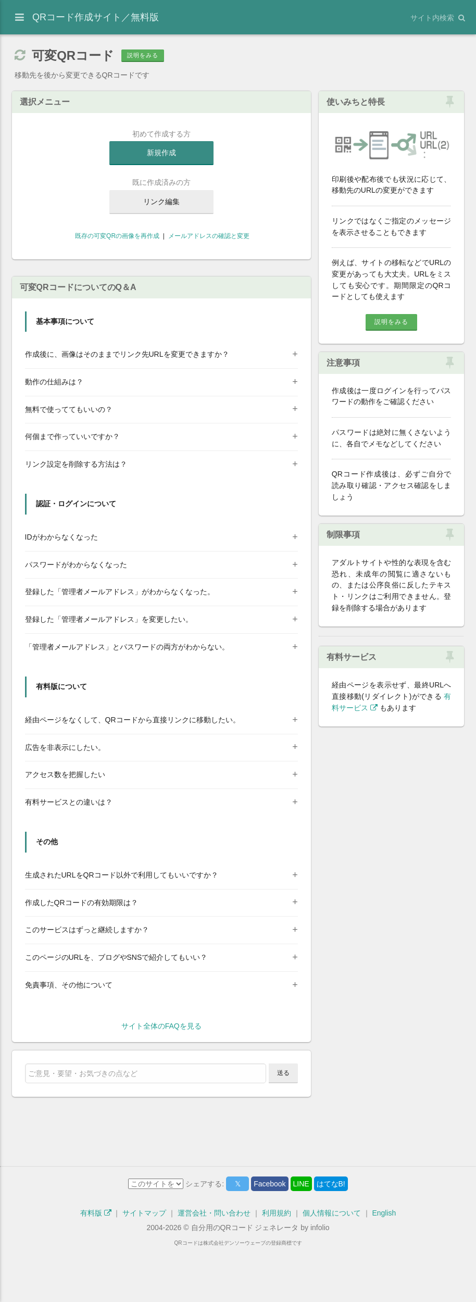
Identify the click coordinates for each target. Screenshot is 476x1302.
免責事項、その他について (68, 1036)
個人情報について (332, 1264)
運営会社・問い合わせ (214, 1264)
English (384, 1264)
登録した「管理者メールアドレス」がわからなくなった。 (120, 643)
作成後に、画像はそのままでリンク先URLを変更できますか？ (127, 406)
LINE (301, 1235)
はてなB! (331, 1235)
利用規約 (276, 1264)
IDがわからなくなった (61, 588)
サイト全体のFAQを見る (161, 1077)
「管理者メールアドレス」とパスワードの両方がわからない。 (127, 698)
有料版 (95, 1264)
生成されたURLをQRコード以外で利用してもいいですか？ (121, 926)
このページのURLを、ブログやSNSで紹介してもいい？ (116, 1009)
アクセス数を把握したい (65, 826)
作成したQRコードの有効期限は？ (81, 954)
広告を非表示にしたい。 (65, 799)
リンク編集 (161, 201)
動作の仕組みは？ (54, 433)
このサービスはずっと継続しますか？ (87, 981)
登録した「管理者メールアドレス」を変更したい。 (109, 671)
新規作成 (161, 152)
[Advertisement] (161, 293)
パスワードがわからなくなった (76, 616)
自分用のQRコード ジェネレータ (245, 1279)
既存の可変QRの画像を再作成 (116, 236)
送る (283, 1124)
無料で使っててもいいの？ (68, 461)
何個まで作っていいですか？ (72, 488)
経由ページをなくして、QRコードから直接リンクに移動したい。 (132, 771)
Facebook (269, 1235)
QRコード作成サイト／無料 (95, 17)
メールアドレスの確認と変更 (208, 236)
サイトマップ (144, 1264)
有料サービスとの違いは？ (68, 853)
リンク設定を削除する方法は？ (76, 515)
